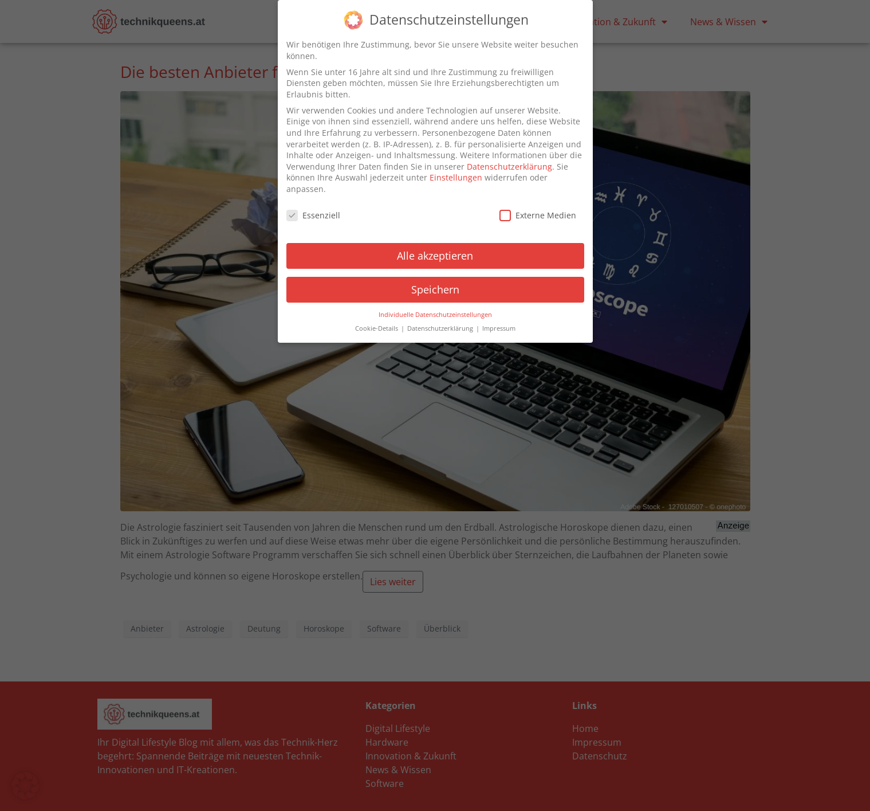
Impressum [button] (498, 328)
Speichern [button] (435, 289)
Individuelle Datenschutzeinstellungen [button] (435, 314)
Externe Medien (537, 214)
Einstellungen (456, 177)
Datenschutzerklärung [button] (441, 328)
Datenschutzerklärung (509, 165)
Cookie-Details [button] (377, 328)
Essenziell (313, 214)
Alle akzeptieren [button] (435, 255)
